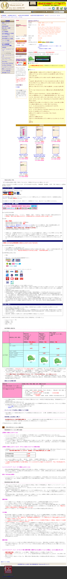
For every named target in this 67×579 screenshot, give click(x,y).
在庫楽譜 (4, 47)
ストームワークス (6, 58)
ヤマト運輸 (10, 406)
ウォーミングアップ (6, 42)
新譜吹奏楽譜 (5, 26)
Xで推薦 (18, 87)
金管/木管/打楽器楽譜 (24, 15)
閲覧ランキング (5, 23)
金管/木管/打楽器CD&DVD (37, 15)
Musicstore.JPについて (44, 564)
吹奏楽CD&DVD (12, 15)
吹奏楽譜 (4, 15)
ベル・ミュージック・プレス (53, 15)
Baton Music (4, 61)
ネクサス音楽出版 (6, 70)
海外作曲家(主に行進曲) (7, 38)
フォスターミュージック (7, 67)
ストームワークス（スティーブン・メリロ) (12, 17)
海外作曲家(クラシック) (7, 36)
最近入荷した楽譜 (6, 28)
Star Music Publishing (6, 65)
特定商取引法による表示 (23, 564)
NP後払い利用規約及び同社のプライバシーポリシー (18, 226)
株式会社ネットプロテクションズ (24, 225)
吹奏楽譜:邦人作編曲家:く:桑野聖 (45, 48)
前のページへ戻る (5, 561)
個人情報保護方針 (34, 564)
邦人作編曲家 (5, 31)
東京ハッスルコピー (6, 68)
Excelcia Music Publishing (7, 63)
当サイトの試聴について (8, 576)
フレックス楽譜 (5, 40)
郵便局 (9, 407)
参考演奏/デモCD (6, 72)
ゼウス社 (5, 197)
